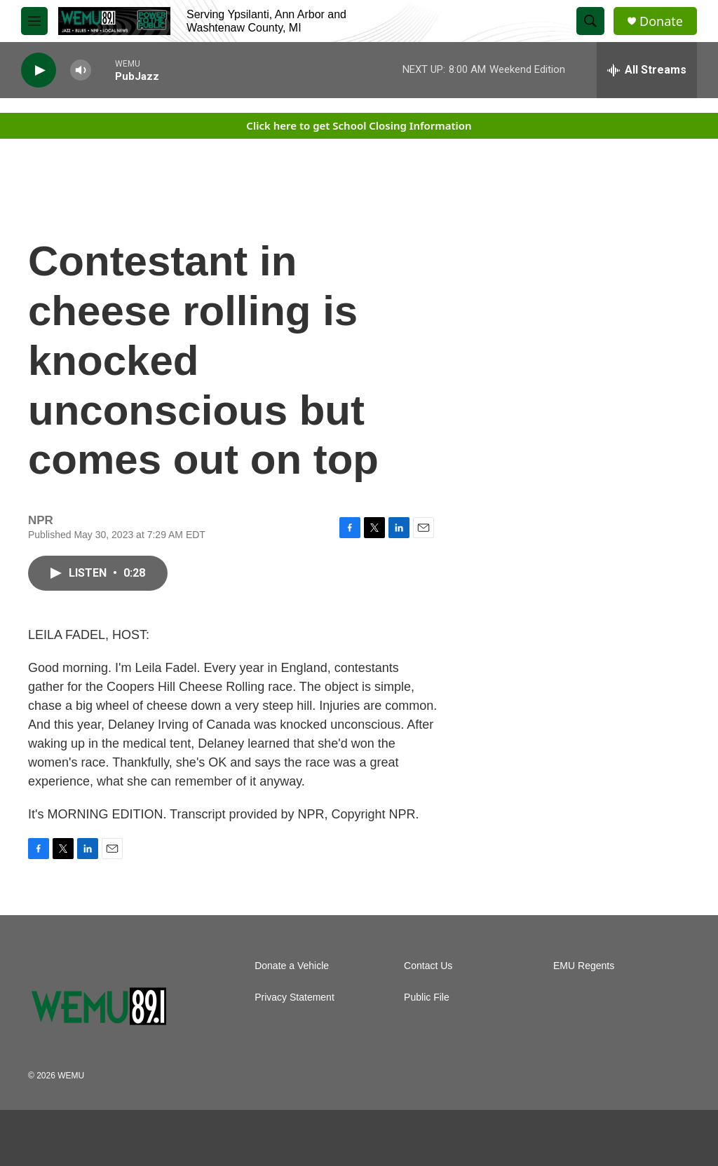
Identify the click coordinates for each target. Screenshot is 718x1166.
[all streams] (647, 70)
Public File (426, 997)
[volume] (81, 70)
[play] (38, 70)
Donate (661, 21)
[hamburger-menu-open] (34, 21)
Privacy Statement (294, 997)
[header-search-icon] (590, 21)
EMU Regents (583, 966)
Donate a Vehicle (292, 966)
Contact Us (428, 966)
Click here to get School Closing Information (358, 125)
